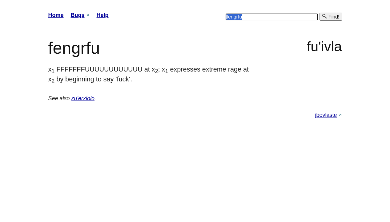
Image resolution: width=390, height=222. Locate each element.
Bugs (78, 15)
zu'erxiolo (82, 98)
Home (56, 15)
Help (103, 15)
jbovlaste (326, 115)
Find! (330, 16)
